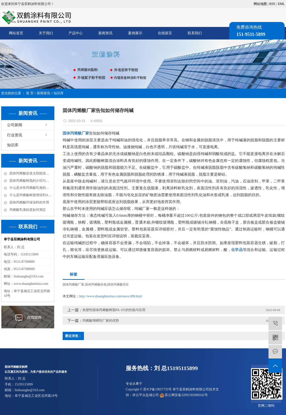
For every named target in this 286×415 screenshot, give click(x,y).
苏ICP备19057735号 (157, 389)
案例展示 (135, 33)
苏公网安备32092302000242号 (184, 395)
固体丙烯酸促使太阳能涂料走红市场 (30, 173)
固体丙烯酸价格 (96, 284)
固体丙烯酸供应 (118, 284)
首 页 (30, 93)
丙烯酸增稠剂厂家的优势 (100, 320)
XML (281, 4)
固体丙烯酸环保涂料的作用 (29, 202)
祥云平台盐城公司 (145, 395)
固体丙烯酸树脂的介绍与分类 (30, 180)
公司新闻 (14, 125)
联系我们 (195, 33)
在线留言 (165, 33)
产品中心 (76, 33)
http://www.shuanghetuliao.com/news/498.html (110, 296)
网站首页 (16, 33)
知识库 (59, 93)
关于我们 (46, 33)
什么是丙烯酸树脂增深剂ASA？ (30, 195)
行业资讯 (14, 135)
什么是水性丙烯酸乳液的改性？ (30, 188)
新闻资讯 (105, 33)
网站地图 (260, 4)
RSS (272, 4)
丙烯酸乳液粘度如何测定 (27, 210)
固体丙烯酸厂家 (73, 284)
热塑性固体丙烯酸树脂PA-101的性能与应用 (113, 310)
